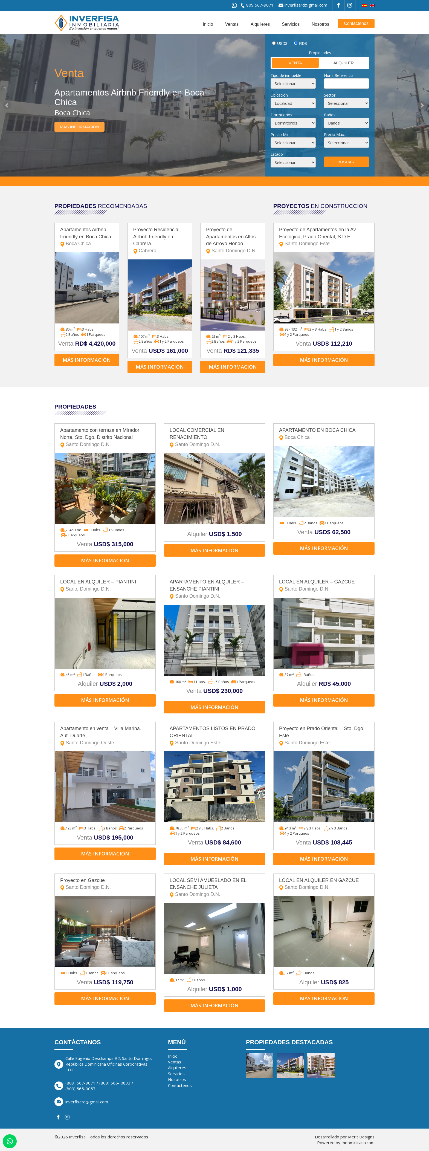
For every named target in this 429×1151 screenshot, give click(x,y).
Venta (287, 62)
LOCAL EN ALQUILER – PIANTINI (105, 585)
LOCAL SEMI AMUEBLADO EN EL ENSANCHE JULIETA (214, 888)
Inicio (208, 24)
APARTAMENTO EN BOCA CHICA (324, 434)
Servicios (291, 24)
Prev (7, 105)
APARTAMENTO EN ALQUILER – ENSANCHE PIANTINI (214, 589)
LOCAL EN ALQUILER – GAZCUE (324, 585)
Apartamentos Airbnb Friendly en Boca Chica (87, 237)
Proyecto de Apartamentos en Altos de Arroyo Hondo (232, 241)
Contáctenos (356, 23)
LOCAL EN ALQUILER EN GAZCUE (324, 884)
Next (422, 105)
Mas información (79, 127)
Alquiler (336, 62)
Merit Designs (361, 1137)
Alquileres (260, 24)
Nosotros (320, 24)
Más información (87, 360)
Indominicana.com (358, 1142)
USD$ (282, 43)
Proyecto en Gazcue (105, 884)
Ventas (232, 24)
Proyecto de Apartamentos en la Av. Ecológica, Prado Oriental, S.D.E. (324, 237)
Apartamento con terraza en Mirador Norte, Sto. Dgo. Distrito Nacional (105, 437)
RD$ (303, 43)
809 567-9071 (260, 5)
